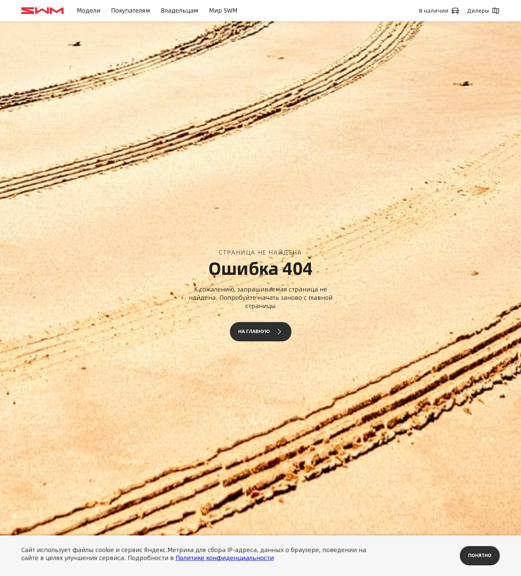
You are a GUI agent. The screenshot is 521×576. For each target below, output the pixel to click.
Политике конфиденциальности (224, 558)
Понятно (479, 555)
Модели (88, 10)
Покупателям (130, 10)
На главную (260, 332)
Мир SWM (223, 10)
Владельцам (179, 10)
